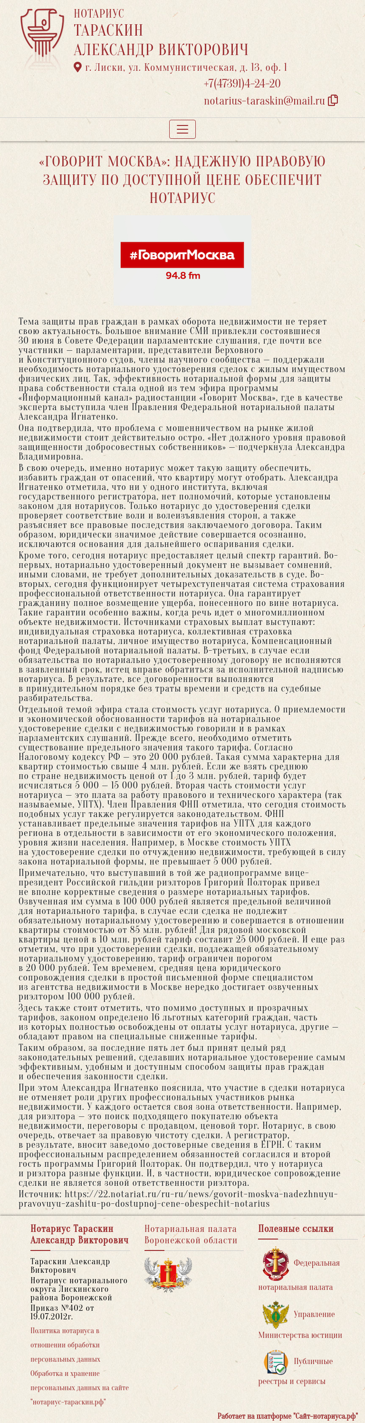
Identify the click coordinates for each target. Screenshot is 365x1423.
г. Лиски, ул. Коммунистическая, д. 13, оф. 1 (181, 67)
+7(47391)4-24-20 (242, 83)
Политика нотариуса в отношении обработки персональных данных (65, 1345)
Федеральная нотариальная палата (299, 1269)
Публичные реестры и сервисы (295, 1367)
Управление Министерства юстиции (300, 1320)
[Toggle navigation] (182, 129)
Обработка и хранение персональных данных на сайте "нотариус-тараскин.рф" (79, 1387)
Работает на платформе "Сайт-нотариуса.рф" (288, 1416)
